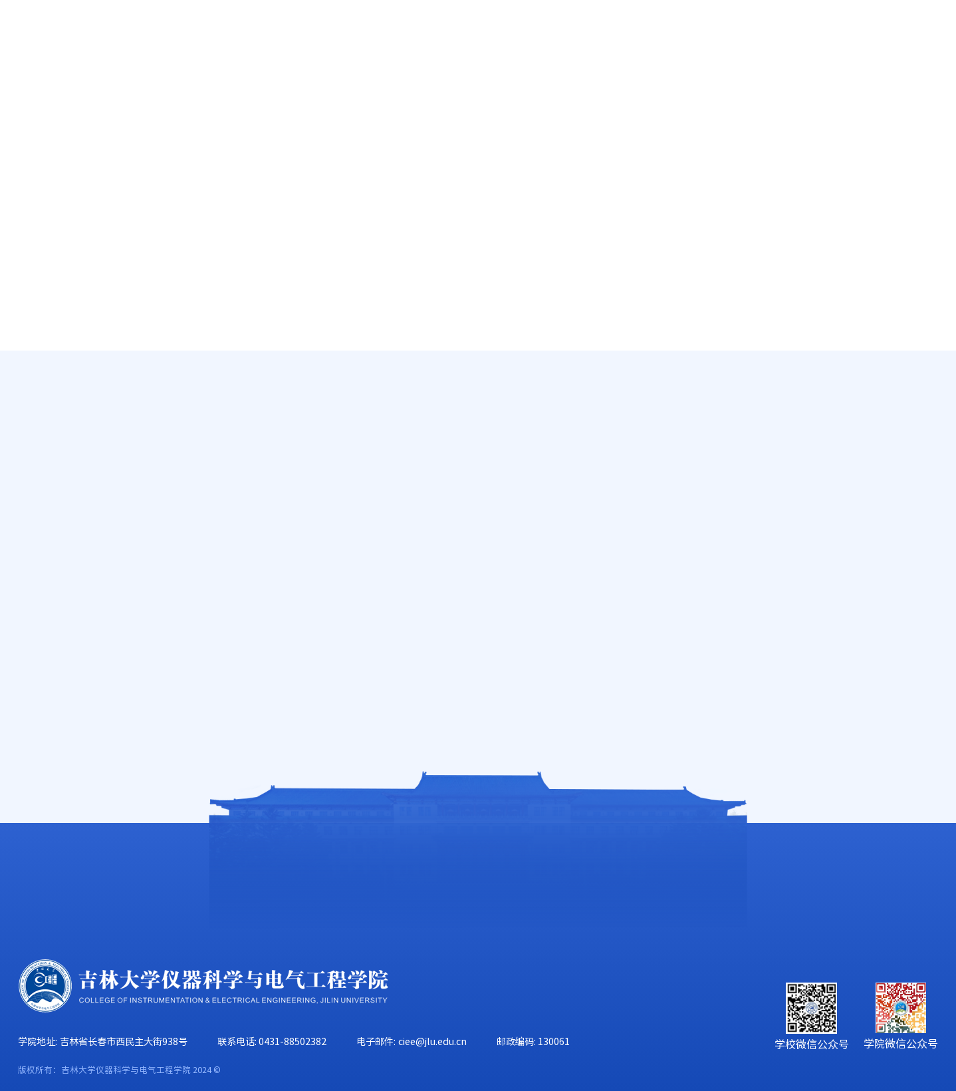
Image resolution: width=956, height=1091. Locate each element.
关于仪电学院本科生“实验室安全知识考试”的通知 (602, 524)
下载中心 (76, 611)
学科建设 (516, 94)
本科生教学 (915, 402)
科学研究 (417, 94)
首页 (31, 94)
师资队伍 (218, 94)
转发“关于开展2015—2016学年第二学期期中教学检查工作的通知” (602, 566)
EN (832, 38)
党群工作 (616, 94)
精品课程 (76, 531)
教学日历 (76, 490)
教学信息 (76, 370)
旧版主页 (880, 38)
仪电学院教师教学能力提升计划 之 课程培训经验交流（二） (602, 439)
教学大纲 (76, 450)
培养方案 (76, 571)
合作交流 (915, 94)
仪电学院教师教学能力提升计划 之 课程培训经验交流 (602, 481)
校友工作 (815, 94)
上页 (575, 619)
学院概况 (118, 94)
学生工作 (715, 94)
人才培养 (317, 94)
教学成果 (76, 410)
